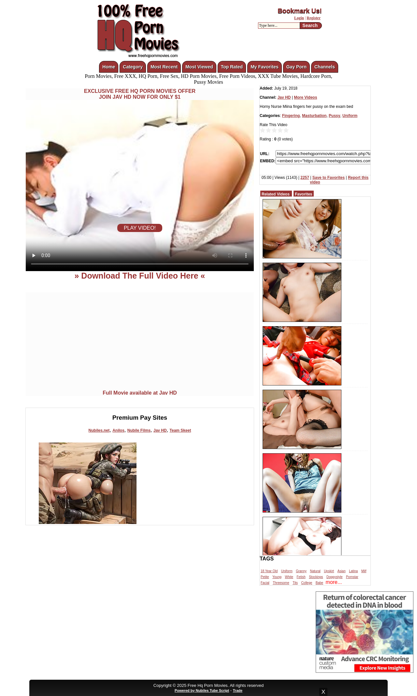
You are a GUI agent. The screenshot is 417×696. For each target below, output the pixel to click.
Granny (301, 571)
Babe (319, 583)
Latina (353, 571)
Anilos (118, 430)
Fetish (301, 577)
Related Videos (276, 194)
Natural (315, 571)
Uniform (349, 115)
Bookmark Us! (300, 10)
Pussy (334, 115)
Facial (265, 583)
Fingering (291, 115)
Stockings (316, 577)
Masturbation (314, 115)
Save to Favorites (328, 177)
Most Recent (164, 66)
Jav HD (160, 430)
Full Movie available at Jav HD (140, 393)
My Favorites (265, 66)
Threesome (281, 583)
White (289, 577)
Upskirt (329, 571)
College (306, 583)
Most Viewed (199, 66)
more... (334, 582)
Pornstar (352, 577)
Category (133, 66)
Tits (295, 583)
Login (299, 18)
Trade (237, 690)
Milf (364, 571)
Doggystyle (334, 577)
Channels (324, 66)
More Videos (305, 97)
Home (108, 66)
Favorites (303, 194)
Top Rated (232, 66)
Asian (342, 571)
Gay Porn (296, 66)
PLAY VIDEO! (140, 228)
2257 (304, 177)
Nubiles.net (99, 430)
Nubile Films (139, 430)
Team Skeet (180, 430)
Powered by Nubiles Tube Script (202, 690)
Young (276, 577)
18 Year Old (269, 571)
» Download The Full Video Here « (139, 275)
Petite (265, 577)
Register (314, 18)
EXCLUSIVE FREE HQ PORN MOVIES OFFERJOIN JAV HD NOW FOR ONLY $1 (139, 94)
